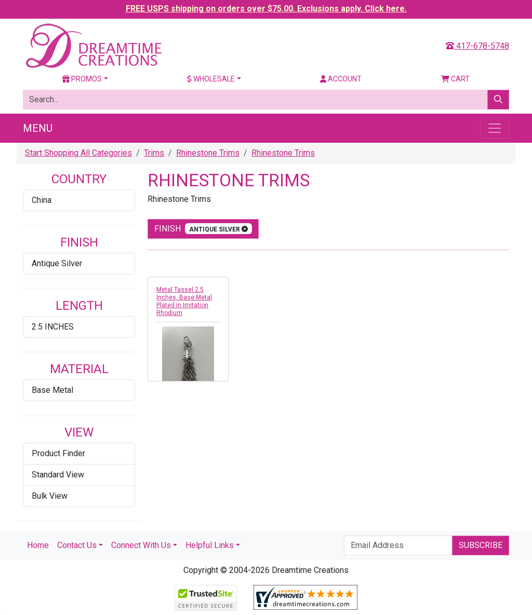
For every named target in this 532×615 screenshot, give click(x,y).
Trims (154, 153)
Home (38, 545)
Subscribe (480, 545)
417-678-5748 (477, 46)
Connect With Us (141, 545)
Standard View (58, 475)
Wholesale (211, 79)
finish (203, 228)
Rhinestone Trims (208, 153)
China (41, 200)
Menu (37, 128)
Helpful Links (209, 545)
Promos (82, 79)
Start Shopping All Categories (78, 153)
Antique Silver (57, 263)
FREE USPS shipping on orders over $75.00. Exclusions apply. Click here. (266, 8)
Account (341, 79)
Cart (455, 79)
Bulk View (50, 496)
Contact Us (77, 545)
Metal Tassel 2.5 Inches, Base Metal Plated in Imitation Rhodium (184, 301)
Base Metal (52, 390)
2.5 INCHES (53, 327)
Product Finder (58, 453)
